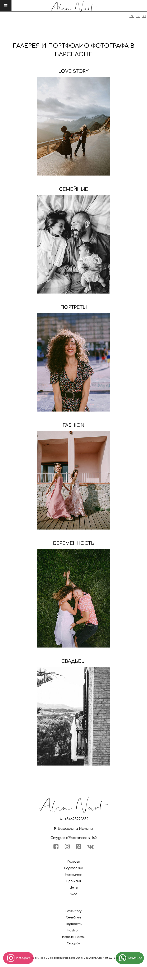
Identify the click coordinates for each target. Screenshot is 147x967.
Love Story (73, 911)
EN (138, 16)
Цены (74, 887)
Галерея (73, 861)
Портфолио (73, 868)
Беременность (73, 937)
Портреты (73, 924)
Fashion (73, 930)
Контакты (73, 874)
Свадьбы (73, 943)
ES (131, 16)
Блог (73, 894)
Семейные (73, 917)
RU (144, 16)
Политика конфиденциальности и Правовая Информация (43, 958)
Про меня (73, 881)
